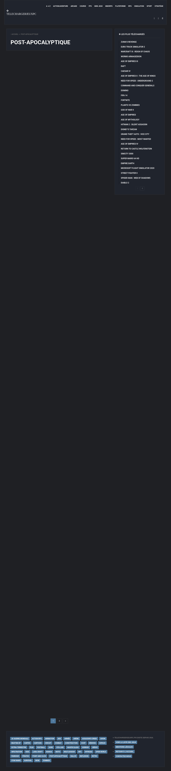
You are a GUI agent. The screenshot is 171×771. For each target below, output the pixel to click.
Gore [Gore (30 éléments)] (51, 747)
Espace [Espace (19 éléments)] (102, 743)
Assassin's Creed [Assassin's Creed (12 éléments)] (89, 739)
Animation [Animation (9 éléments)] (49, 739)
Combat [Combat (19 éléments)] (58, 743)
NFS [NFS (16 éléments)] (79, 752)
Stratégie (159, 6)
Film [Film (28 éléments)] (31, 747)
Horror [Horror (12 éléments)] (85, 747)
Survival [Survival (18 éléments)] (28, 760)
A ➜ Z (48, 6)
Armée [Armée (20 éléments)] (67, 739)
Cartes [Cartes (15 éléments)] (27, 743)
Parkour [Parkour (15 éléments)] (15, 756)
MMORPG (109, 6)
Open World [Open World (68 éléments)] (101, 752)
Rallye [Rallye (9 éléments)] (73, 756)
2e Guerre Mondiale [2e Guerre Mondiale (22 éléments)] (20, 739)
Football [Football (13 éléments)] (41, 747)
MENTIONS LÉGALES (124, 747)
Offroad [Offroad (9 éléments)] (88, 752)
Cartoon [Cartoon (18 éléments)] (38, 743)
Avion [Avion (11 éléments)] (102, 739)
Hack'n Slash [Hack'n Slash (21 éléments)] (73, 747)
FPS (90, 6)
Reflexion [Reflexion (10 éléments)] (84, 756)
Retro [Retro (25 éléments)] (94, 756)
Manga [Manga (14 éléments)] (49, 752)
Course (83, 6)
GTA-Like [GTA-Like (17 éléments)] (60, 747)
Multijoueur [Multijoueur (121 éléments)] (69, 752)
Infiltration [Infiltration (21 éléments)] (16, 752)
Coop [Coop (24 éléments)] (83, 743)
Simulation (139, 6)
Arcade (74, 6)
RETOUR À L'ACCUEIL (124, 752)
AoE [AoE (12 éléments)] (59, 739)
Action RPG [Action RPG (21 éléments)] (37, 739)
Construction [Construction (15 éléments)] (71, 743)
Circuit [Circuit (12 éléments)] (48, 743)
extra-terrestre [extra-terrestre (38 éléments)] (18, 747)
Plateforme (120, 6)
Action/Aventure (60, 6)
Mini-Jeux (98, 6)
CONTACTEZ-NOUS (123, 756)
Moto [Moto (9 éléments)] (58, 752)
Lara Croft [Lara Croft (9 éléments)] (37, 752)
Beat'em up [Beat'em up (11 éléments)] (16, 743)
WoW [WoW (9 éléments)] (37, 760)
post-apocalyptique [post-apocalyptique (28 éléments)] (58, 756)
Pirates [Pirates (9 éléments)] (25, 756)
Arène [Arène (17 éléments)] (76, 739)
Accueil (14, 34)
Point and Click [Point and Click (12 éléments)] (39, 756)
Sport (149, 6)
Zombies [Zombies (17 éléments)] (46, 760)
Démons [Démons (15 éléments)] (92, 743)
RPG (130, 6)
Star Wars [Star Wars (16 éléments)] (15, 760)
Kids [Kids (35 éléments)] (27, 752)
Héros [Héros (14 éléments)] (95, 747)
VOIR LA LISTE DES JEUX (126, 742)
